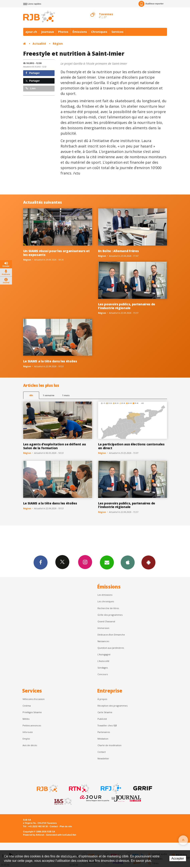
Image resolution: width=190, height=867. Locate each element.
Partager (33, 72)
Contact (101, 752)
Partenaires (103, 732)
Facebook (41, 562)
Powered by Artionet (33, 835)
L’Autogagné (103, 654)
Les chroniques (105, 601)
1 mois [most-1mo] (66, 395)
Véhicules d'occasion (34, 699)
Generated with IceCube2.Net (61, 835)
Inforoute (28, 732)
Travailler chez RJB (107, 725)
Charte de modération (109, 745)
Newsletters (107, 562)
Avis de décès (30, 745)
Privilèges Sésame (32, 712)
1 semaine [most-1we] (48, 395)
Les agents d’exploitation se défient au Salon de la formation (54, 446)
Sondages (102, 667)
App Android (148, 562)
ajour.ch (31, 32)
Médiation (102, 738)
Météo (26, 719)
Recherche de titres (108, 608)
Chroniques (99, 32)
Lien (31, 88)
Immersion (103, 628)
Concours (102, 674)
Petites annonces (32, 725)
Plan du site (66, 826)
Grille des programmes (109, 614)
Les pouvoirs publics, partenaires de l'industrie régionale (126, 306)
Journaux (47, 32)
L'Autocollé (103, 661)
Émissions (80, 32)
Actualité (39, 43)
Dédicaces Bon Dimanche (111, 634)
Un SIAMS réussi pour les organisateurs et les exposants (56, 253)
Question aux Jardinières (110, 647)
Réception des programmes (112, 705)
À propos (102, 699)
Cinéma (27, 705)
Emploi (26, 738)
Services (117, 32)
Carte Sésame (104, 712)
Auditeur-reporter (150, 4)
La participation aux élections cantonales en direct (131, 446)
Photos (63, 32)
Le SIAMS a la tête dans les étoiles (50, 361)
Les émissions (104, 594)
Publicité (102, 719)
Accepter (177, 858)
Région (58, 43)
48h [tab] (31, 395)
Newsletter (103, 758)
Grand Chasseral (106, 621)
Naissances (103, 641)
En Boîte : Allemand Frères (118, 251)
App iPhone (128, 562)
